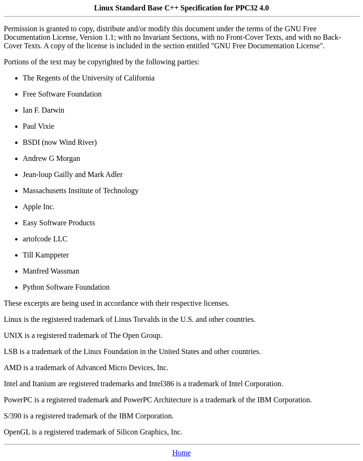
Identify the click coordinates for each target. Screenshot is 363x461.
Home (181, 453)
